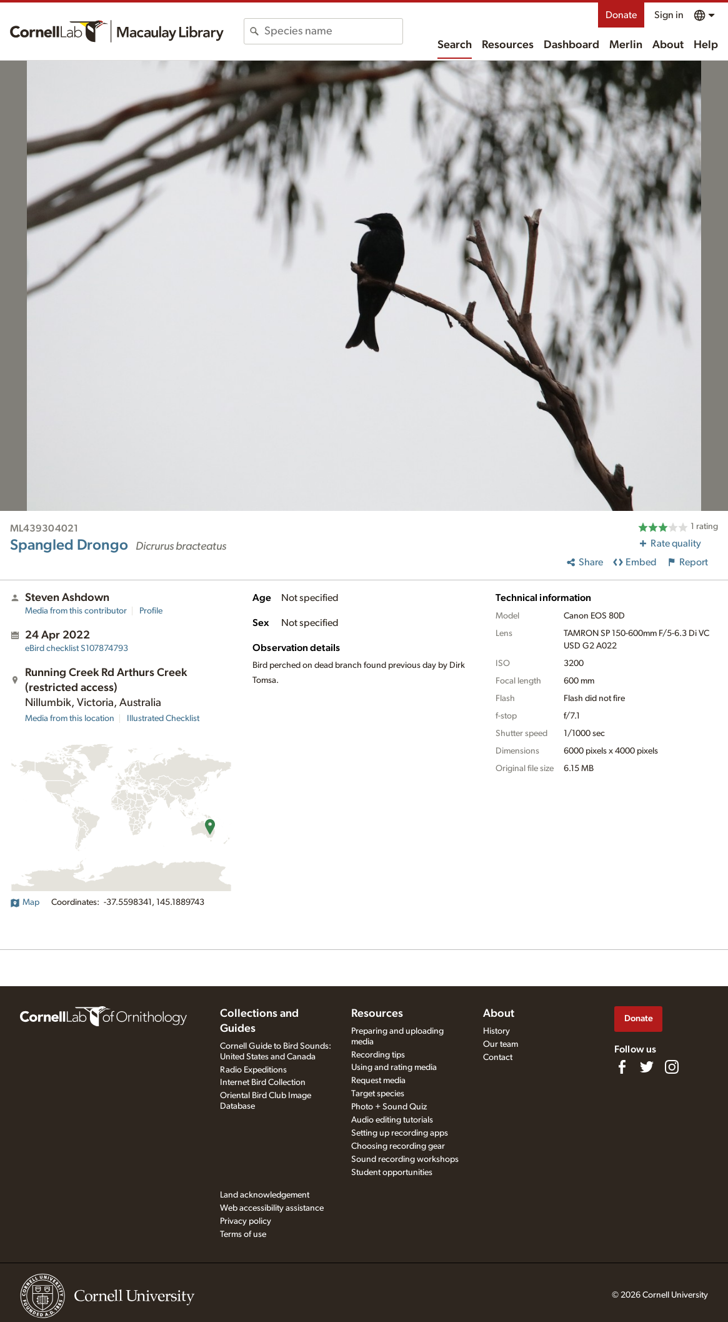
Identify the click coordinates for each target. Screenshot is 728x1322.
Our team (500, 1044)
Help (706, 45)
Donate (621, 15)
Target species (377, 1093)
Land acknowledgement (264, 1195)
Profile (150, 611)
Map (24, 902)
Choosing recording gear (398, 1146)
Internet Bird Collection (263, 1082)
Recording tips (378, 1055)
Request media (378, 1080)
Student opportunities (391, 1172)
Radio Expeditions (253, 1070)
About (668, 45)
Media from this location (69, 718)
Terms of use (243, 1234)
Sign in (669, 15)
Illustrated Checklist (163, 718)
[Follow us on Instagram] (671, 1066)
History (496, 1031)
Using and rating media (394, 1067)
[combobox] (333, 31)
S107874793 (76, 648)
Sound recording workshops (405, 1159)
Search (454, 45)
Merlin (625, 45)
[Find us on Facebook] (621, 1066)
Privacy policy (245, 1221)
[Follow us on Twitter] (646, 1066)
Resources (508, 45)
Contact (497, 1057)
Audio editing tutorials (392, 1120)
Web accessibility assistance (272, 1208)
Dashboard (571, 45)
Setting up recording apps (399, 1133)
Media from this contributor (76, 611)
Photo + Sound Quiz (389, 1107)
